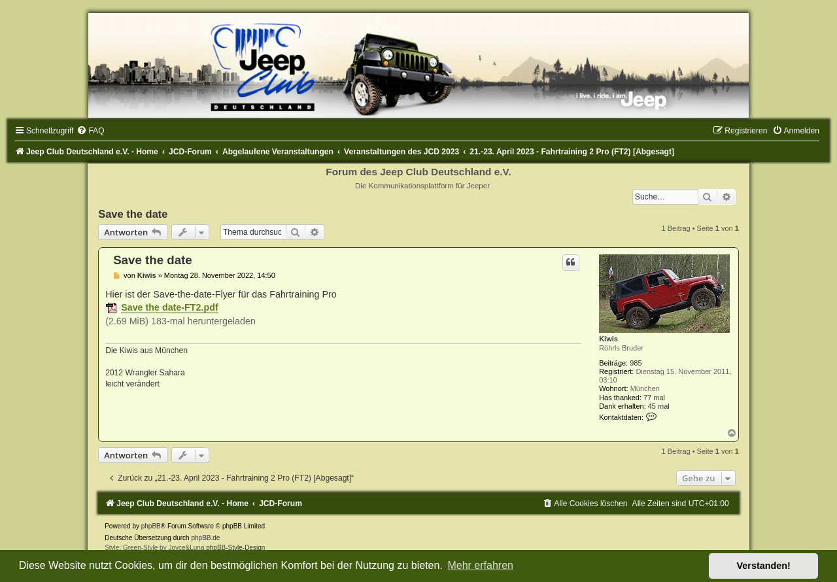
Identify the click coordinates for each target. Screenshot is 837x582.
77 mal (654, 398)
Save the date (132, 214)
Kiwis (608, 339)
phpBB (151, 526)
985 (635, 363)
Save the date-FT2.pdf (169, 307)
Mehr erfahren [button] (480, 565)
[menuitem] (90, 130)
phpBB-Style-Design (235, 547)
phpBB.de (205, 537)
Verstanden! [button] (764, 565)
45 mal (659, 406)
